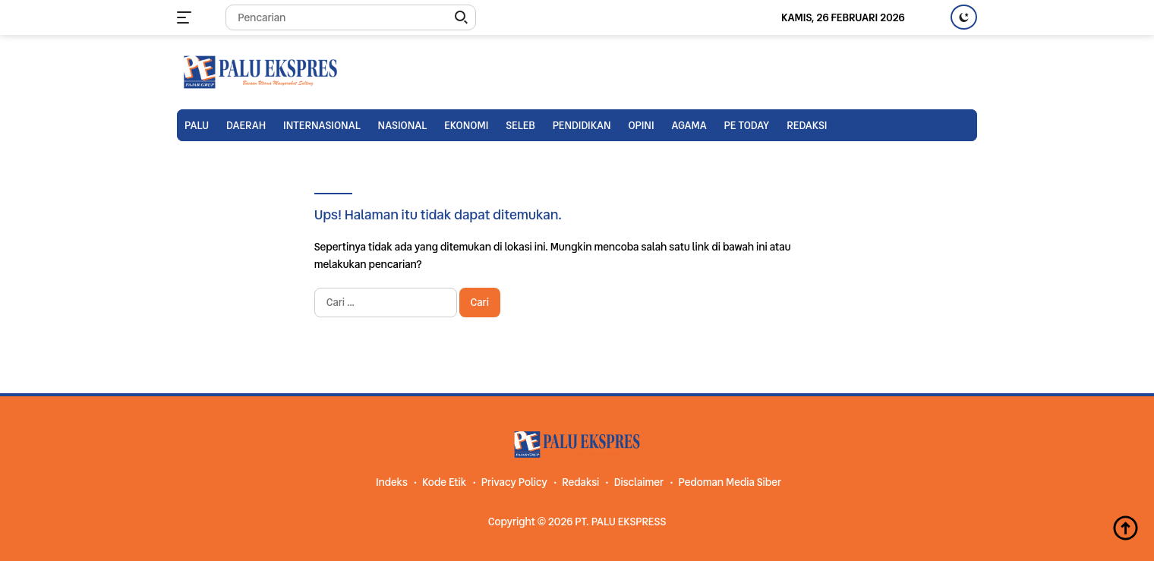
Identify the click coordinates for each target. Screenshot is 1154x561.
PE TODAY (747, 125)
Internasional (322, 125)
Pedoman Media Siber (729, 482)
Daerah (246, 125)
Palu (196, 125)
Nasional (402, 125)
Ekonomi (466, 125)
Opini (641, 125)
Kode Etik (444, 482)
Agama (688, 125)
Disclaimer (639, 482)
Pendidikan (582, 125)
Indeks (392, 482)
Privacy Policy (514, 482)
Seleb (520, 125)
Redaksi (807, 125)
